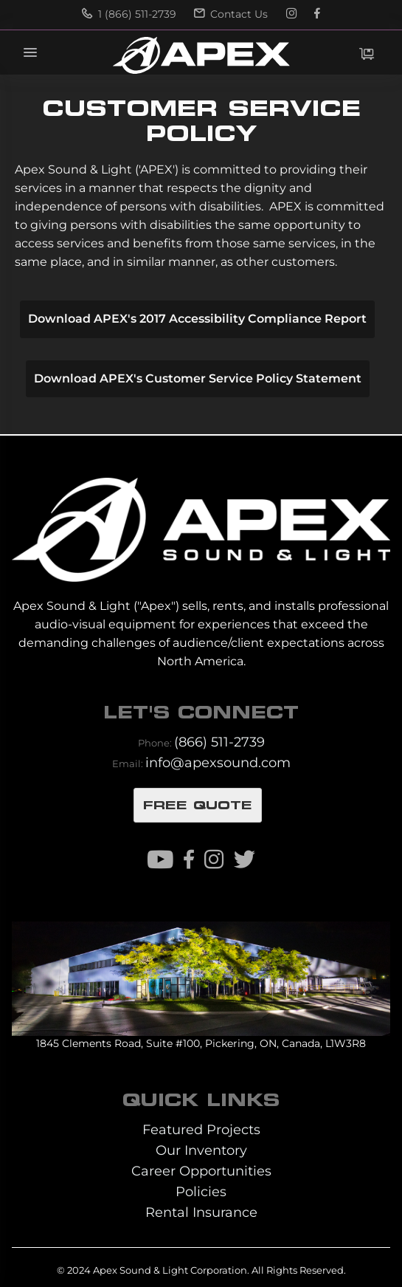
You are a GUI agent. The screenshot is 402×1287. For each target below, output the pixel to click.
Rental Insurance (201, 1212)
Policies (201, 1191)
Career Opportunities (201, 1170)
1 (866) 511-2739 (129, 14)
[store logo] (200, 55)
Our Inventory (201, 1150)
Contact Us (231, 14)
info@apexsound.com (218, 762)
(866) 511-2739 (219, 741)
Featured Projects (201, 1129)
